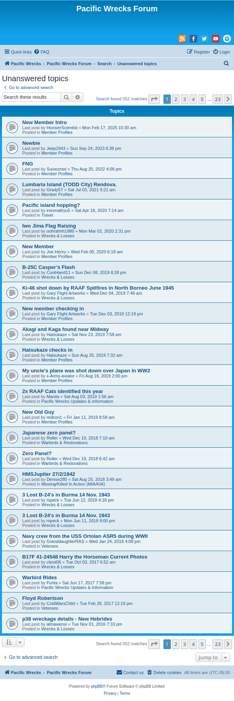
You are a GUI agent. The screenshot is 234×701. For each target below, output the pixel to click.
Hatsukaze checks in (47, 350)
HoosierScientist (61, 127)
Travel (47, 215)
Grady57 (54, 189)
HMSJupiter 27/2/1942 (48, 474)
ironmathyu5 (58, 210)
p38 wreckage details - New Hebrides (67, 619)
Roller (52, 438)
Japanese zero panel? (49, 433)
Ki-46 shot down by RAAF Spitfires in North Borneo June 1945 (98, 288)
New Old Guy (38, 412)
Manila (52, 396)
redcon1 (54, 417)
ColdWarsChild (60, 603)
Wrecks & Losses (57, 235)
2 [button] (175, 99)
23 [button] (218, 99)
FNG (27, 164)
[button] (154, 99)
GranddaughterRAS (65, 541)
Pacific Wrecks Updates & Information (77, 401)
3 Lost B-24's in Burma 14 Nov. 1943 (66, 495)
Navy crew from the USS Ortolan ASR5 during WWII (85, 536)
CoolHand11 (58, 272)
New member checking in (53, 308)
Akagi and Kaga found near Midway (65, 329)
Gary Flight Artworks (65, 293)
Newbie (31, 143)
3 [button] (184, 99)
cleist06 (53, 562)
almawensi (56, 624)
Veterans (49, 546)
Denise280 (56, 479)
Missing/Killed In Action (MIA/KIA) (73, 484)
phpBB (97, 686)
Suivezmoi (56, 169)
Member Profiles (57, 132)
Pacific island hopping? (51, 205)
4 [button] (193, 99)
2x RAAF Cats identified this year (62, 391)
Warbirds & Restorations (64, 442)
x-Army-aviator (60, 376)
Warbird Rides (39, 577)
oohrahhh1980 (60, 231)
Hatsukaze (56, 334)
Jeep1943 (55, 148)
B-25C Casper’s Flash (48, 267)
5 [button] (202, 99)
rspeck (52, 500)
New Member (38, 246)
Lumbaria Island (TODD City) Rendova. (69, 184)
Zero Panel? (36, 453)
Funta (51, 582)
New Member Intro (44, 122)
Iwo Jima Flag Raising (49, 226)
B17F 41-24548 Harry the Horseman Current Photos (84, 557)
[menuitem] (41, 52)
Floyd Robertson (42, 598)
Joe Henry (56, 251)
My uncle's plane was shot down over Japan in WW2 (86, 371)
